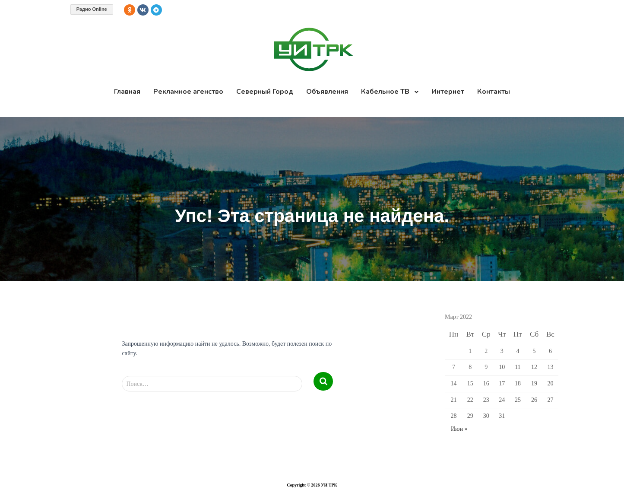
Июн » (459, 429)
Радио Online (91, 9)
